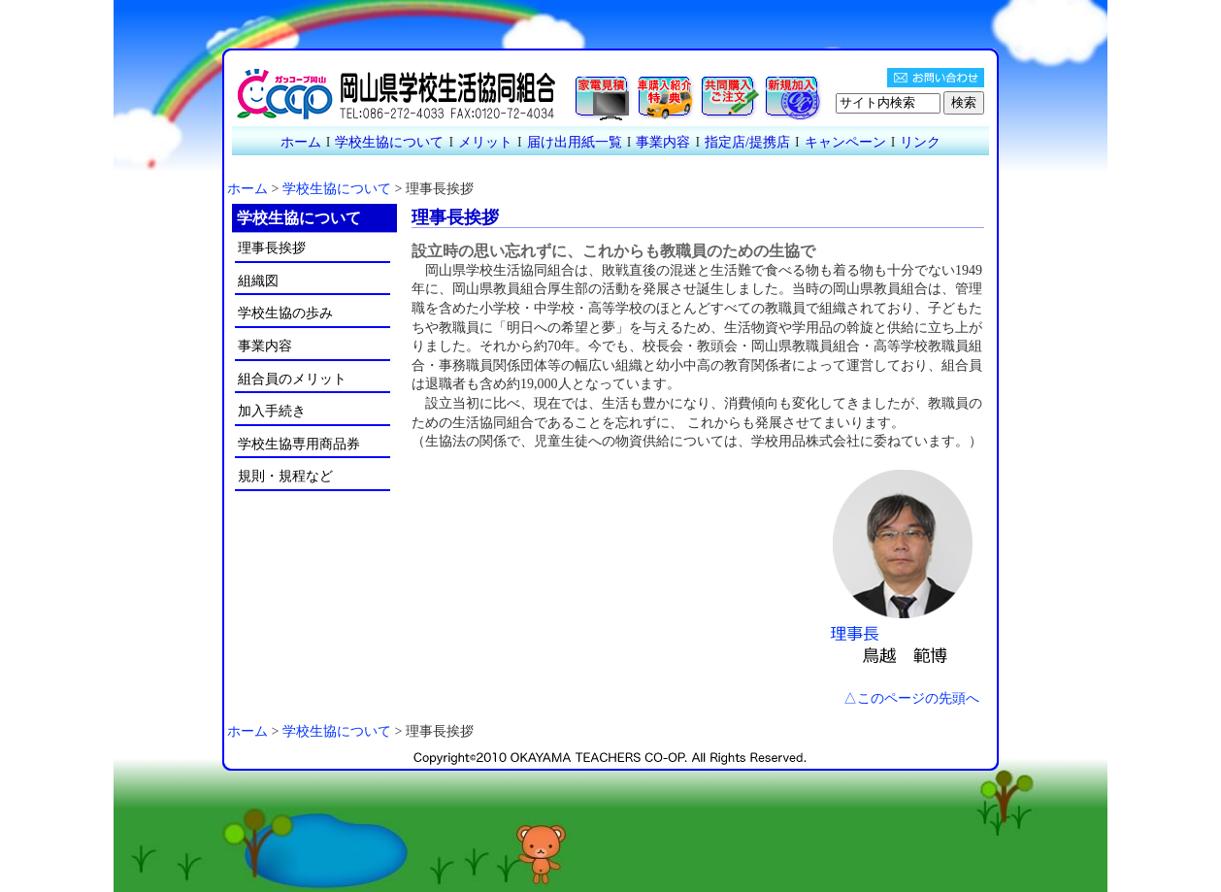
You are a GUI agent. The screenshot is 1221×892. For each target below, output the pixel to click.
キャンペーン (845, 142)
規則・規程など (285, 476)
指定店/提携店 (747, 142)
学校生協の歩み (285, 313)
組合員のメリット (292, 379)
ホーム (300, 142)
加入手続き (272, 411)
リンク (920, 142)
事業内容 (663, 142)
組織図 (258, 281)
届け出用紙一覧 (574, 142)
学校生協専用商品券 (299, 444)
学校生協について (389, 142)
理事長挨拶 (272, 248)
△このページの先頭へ (911, 698)
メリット (485, 142)
